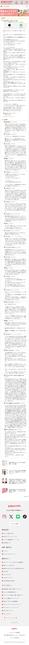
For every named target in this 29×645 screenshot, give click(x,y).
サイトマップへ (14, 622)
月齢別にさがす (16, 2)
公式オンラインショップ (9, 536)
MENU (27, 6)
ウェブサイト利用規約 (14, 632)
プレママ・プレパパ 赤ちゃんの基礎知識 (13, 562)
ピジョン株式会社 (14, 637)
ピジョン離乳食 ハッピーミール (11, 598)
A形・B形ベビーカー (8, 610)
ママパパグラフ (7, 574)
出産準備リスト (7, 542)
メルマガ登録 (14, 523)
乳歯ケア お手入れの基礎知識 (10, 601)
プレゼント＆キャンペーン (9, 554)
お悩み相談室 (6, 6)
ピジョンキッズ (7, 613)
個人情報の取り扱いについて (11, 635)
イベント (5, 551)
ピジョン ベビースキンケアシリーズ (12, 604)
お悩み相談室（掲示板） (9, 580)
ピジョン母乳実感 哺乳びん (10, 592)
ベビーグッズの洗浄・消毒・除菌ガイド (13, 595)
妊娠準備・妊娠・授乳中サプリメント (12, 589)
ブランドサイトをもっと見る (11, 617)
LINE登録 (22, 2)
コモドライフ (6, 577)
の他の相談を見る (11, 116)
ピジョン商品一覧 (7, 533)
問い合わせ (22, 635)
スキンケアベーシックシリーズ (10, 607)
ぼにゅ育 (5, 571)
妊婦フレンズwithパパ (8, 565)
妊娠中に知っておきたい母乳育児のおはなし (14, 568)
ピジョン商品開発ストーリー (10, 539)
